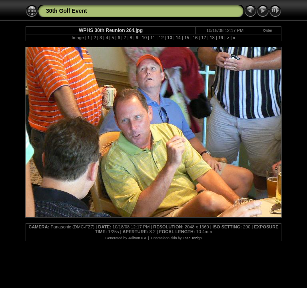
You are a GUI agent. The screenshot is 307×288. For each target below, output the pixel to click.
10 (144, 37)
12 (161, 37)
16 (195, 37)
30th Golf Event (66, 11)
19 (220, 37)
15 (186, 37)
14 (178, 37)
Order (267, 30)
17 (203, 37)
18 (212, 37)
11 (152, 37)
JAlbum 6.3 (137, 238)
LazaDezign (192, 238)
